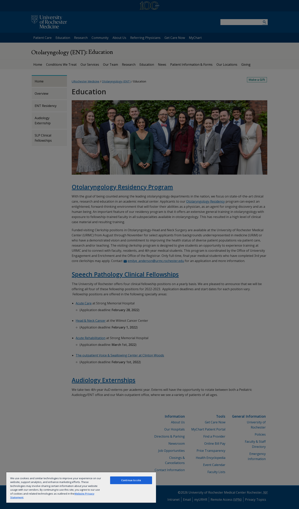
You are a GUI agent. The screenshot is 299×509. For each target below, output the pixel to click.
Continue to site (131, 480)
